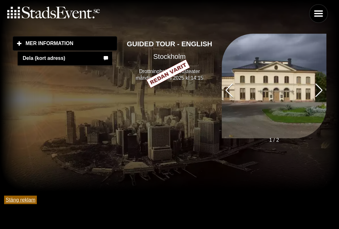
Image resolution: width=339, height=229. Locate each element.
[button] (319, 90)
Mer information (71, 43)
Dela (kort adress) (44, 58)
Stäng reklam (20, 200)
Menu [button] (318, 13)
